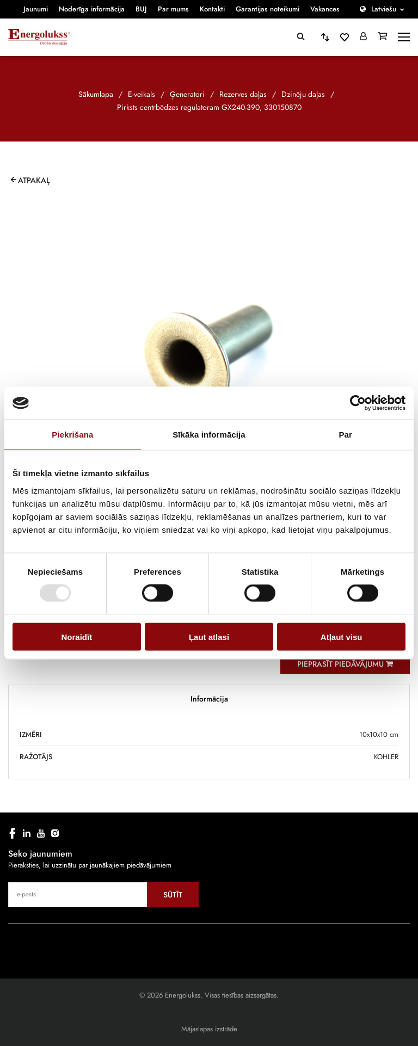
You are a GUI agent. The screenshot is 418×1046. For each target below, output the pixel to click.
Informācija (209, 698)
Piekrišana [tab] (72, 434)
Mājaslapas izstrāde (209, 1029)
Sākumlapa (95, 94)
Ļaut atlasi (209, 636)
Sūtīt (172, 894)
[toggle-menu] (404, 37)
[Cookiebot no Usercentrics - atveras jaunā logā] (357, 403)
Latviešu (383, 9)
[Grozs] (382, 37)
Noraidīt (76, 636)
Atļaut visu (341, 636)
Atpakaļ (34, 180)
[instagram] (55, 833)
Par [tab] (345, 434)
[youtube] (40, 833)
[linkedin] (26, 833)
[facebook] (12, 833)
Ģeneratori (187, 94)
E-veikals (141, 94)
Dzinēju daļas (303, 94)
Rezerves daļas (243, 94)
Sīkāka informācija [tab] (209, 434)
